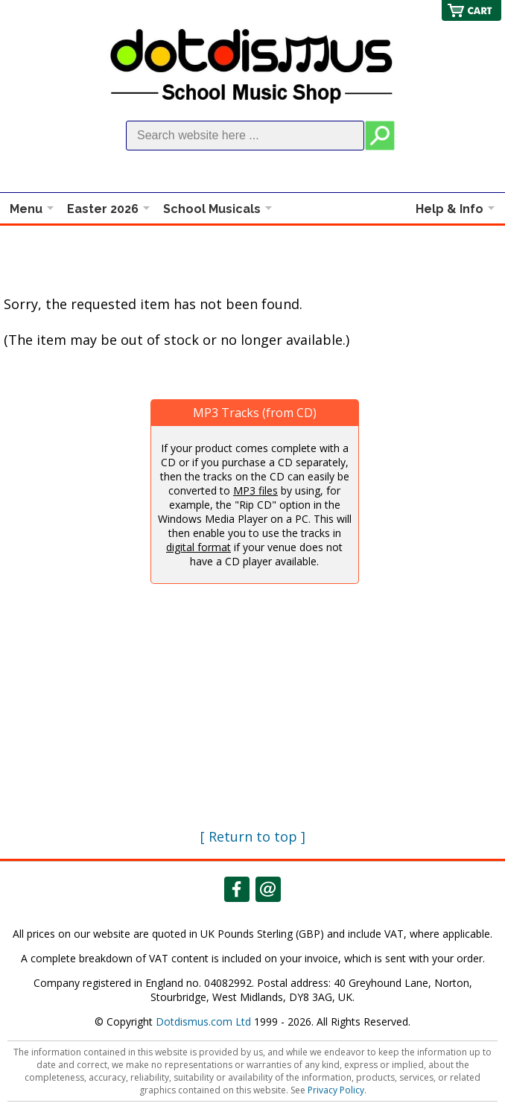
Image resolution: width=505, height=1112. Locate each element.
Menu (26, 209)
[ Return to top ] (252, 836)
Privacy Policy (336, 1090)
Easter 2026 (103, 209)
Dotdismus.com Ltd (203, 1021)
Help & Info (449, 209)
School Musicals (212, 209)
